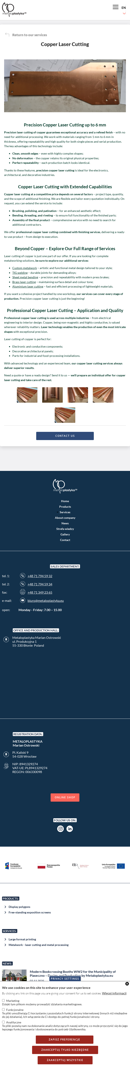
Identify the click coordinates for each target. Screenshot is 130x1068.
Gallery (65, 534)
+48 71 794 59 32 (40, 576)
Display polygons (19, 906)
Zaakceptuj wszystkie (65, 1060)
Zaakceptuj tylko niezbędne (65, 1050)
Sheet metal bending (25, 277)
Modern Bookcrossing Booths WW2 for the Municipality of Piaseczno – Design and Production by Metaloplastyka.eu (73, 973)
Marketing (12, 1000)
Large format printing (22, 939)
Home (65, 501)
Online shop (65, 797)
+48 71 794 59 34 (40, 584)
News (65, 523)
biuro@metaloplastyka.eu (46, 600)
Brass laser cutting (24, 282)
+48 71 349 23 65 (40, 592)
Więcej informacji (114, 993)
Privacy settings (65, 978)
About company (65, 517)
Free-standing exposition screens (30, 912)
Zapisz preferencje (64, 1039)
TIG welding (20, 272)
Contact (65, 540)
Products (65, 506)
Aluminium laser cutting (27, 286)
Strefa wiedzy (65, 529)
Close (127, 983)
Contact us (65, 436)
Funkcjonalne (14, 1009)
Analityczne (13, 1022)
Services (65, 512)
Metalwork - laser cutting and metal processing (38, 945)
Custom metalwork (24, 268)
